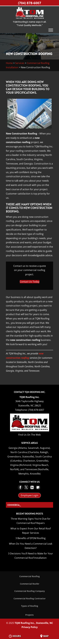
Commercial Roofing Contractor (30, 598)
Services (19, 63)
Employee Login (29, 495)
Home (9, 63)
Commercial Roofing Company (29, 591)
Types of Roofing (29, 605)
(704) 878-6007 (29, 3)
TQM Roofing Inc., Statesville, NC (34, 623)
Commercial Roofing (29, 576)
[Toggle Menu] (50, 30)
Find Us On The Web (29, 434)
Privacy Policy (30, 627)
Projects (29, 614)
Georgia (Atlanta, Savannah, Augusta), (29, 448)
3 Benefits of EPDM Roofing (30, 538)
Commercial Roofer (29, 583)
